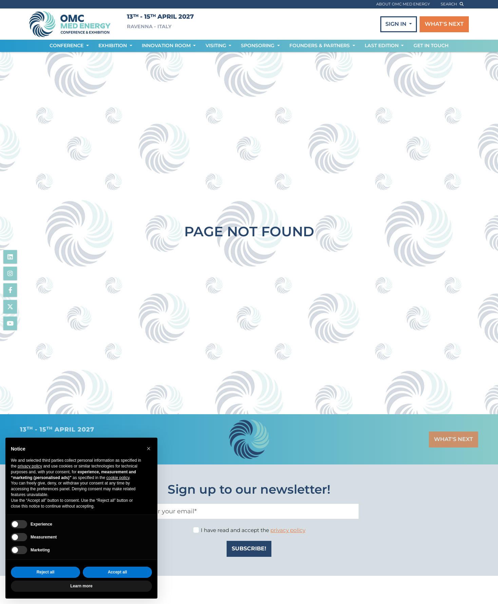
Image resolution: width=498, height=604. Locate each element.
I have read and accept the (253, 530)
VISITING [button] (217, 45)
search (452, 4)
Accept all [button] (117, 572)
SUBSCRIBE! (249, 548)
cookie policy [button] (117, 477)
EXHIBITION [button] (113, 45)
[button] (148, 448)
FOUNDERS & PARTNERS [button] (320, 45)
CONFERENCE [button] (67, 45)
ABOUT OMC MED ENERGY (403, 4)
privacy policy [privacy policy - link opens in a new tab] (30, 466)
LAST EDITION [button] (382, 45)
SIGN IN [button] (396, 24)
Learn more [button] (81, 586)
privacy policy (287, 530)
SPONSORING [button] (258, 45)
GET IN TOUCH (431, 45)
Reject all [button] (46, 572)
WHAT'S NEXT (444, 24)
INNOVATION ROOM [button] (167, 45)
